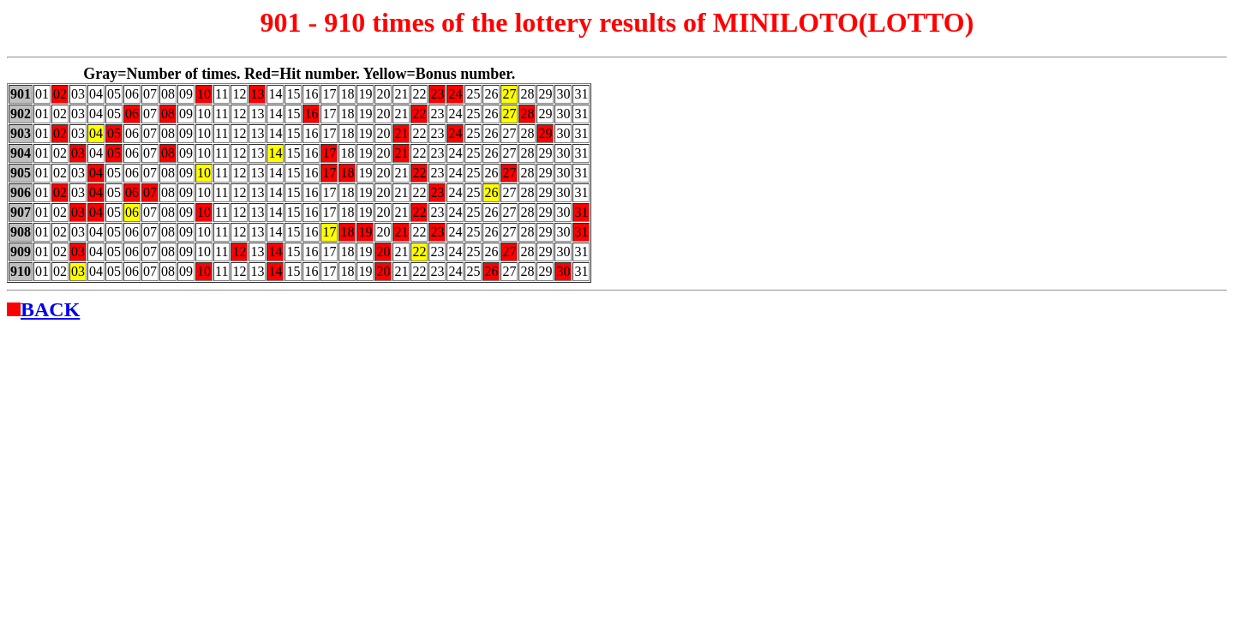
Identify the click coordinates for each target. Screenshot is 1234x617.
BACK (50, 309)
